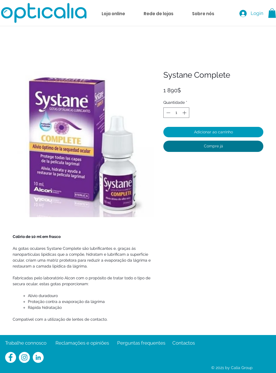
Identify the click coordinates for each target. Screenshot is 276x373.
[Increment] (184, 113)
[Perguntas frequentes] (141, 343)
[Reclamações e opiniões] (82, 343)
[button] (272, 13)
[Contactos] (183, 343)
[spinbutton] (176, 113)
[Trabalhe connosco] (26, 343)
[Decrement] (167, 113)
